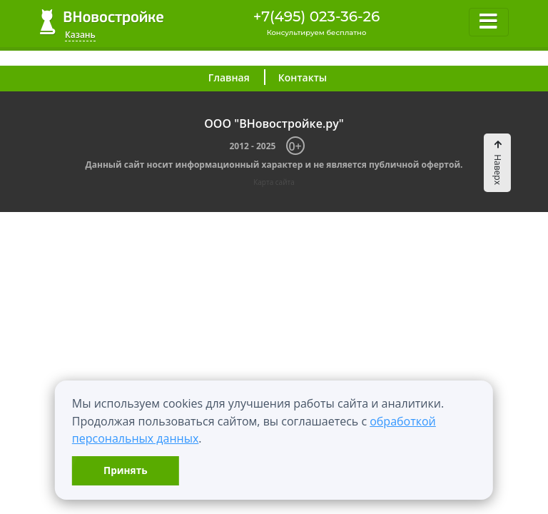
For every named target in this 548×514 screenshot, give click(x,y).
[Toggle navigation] (489, 22)
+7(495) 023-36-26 (316, 16)
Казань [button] (80, 35)
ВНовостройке (101, 22)
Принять (125, 470)
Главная (229, 77)
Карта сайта (274, 182)
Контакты (302, 77)
